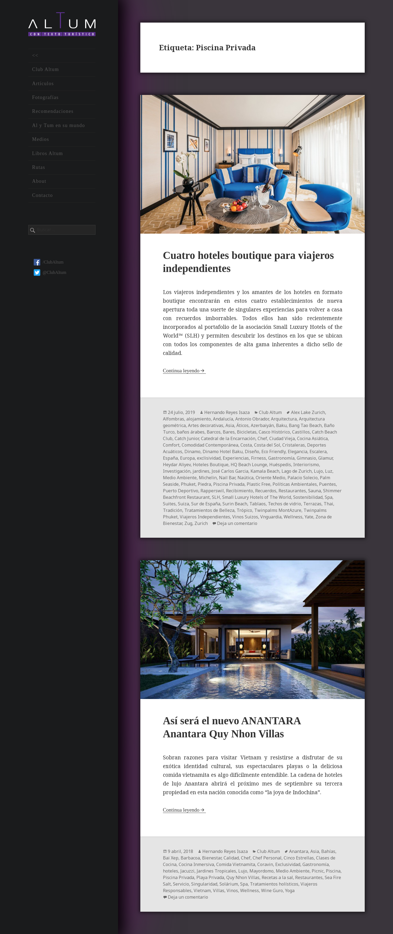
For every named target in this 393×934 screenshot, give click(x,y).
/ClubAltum (48, 262)
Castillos (301, 432)
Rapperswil (212, 491)
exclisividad (209, 458)
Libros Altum (47, 153)
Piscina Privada (229, 484)
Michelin (208, 478)
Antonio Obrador (252, 419)
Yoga (290, 890)
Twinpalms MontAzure (277, 510)
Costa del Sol (267, 445)
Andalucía (223, 419)
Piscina (333, 871)
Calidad (231, 858)
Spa (328, 497)
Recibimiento (239, 491)
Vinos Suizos (245, 517)
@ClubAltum (50, 272)
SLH (216, 497)
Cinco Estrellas (299, 858)
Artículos (43, 83)
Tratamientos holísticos (274, 884)
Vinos (232, 890)
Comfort (171, 445)
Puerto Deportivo (180, 491)
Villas (218, 890)
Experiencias (236, 458)
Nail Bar (227, 478)
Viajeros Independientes (205, 517)
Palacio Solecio (302, 478)
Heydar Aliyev (177, 465)
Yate (309, 517)
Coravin (265, 864)
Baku (281, 425)
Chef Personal (267, 858)
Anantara (298, 851)
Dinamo (192, 451)
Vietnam (202, 890)
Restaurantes (292, 491)
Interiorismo (306, 465)
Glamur (325, 458)
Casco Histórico (274, 432)
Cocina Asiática (312, 438)
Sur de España (205, 504)
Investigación (176, 471)
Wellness (293, 517)
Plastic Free (258, 484)
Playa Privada (210, 877)
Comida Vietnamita (235, 864)
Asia (229, 425)
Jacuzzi (187, 871)
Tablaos (257, 504)
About (39, 181)
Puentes (327, 484)
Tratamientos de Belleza (209, 510)
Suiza (183, 504)
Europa (187, 458)
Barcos (214, 432)
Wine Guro (272, 890)
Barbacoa (190, 858)
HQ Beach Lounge (249, 465)
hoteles (170, 871)
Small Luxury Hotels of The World (256, 497)
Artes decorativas (205, 425)
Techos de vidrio (284, 504)
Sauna (314, 491)
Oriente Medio (270, 478)
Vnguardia (270, 517)
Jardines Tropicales (216, 871)
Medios (40, 139)
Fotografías (45, 97)
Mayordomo (261, 871)
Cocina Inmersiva (196, 864)
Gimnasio (306, 458)
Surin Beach (234, 504)
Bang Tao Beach (305, 425)
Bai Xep (170, 858)
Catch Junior (187, 438)
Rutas (38, 167)
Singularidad (204, 884)
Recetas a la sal (277, 877)
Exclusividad (287, 864)
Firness (258, 458)
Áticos (242, 425)
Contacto (42, 195)
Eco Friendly (273, 451)
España (170, 458)
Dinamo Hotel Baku (223, 451)
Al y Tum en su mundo (58, 125)
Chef (262, 438)
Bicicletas (246, 432)
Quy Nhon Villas (242, 877)
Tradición (172, 510)
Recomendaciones (53, 111)
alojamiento (198, 419)
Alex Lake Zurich (308, 412)
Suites (169, 504)
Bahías (328, 851)
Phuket (188, 484)
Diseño (252, 451)
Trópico (244, 510)
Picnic (318, 871)
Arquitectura (284, 419)
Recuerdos (265, 491)
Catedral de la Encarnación (228, 438)
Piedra (204, 484)
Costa (246, 445)
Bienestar (211, 858)
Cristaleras (293, 445)
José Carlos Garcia (230, 471)
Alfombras (173, 419)
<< (35, 55)
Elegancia (297, 451)
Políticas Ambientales (295, 484)
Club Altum (45, 69)
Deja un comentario (237, 523)
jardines (201, 471)
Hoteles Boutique (210, 465)
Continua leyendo (181, 370)
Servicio (181, 884)
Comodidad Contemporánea (210, 445)
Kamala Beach (264, 471)
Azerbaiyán (262, 425)
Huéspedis (280, 465)
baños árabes (191, 432)
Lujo (318, 471)
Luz (328, 471)
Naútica (245, 478)
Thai (328, 504)
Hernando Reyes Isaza (227, 412)
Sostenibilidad (308, 497)
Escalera (318, 451)
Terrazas (312, 504)
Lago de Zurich (296, 471)
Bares (229, 432)
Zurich (201, 523)
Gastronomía (281, 458)
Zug (188, 523)
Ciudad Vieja (282, 438)
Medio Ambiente (180, 478)
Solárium (228, 884)
